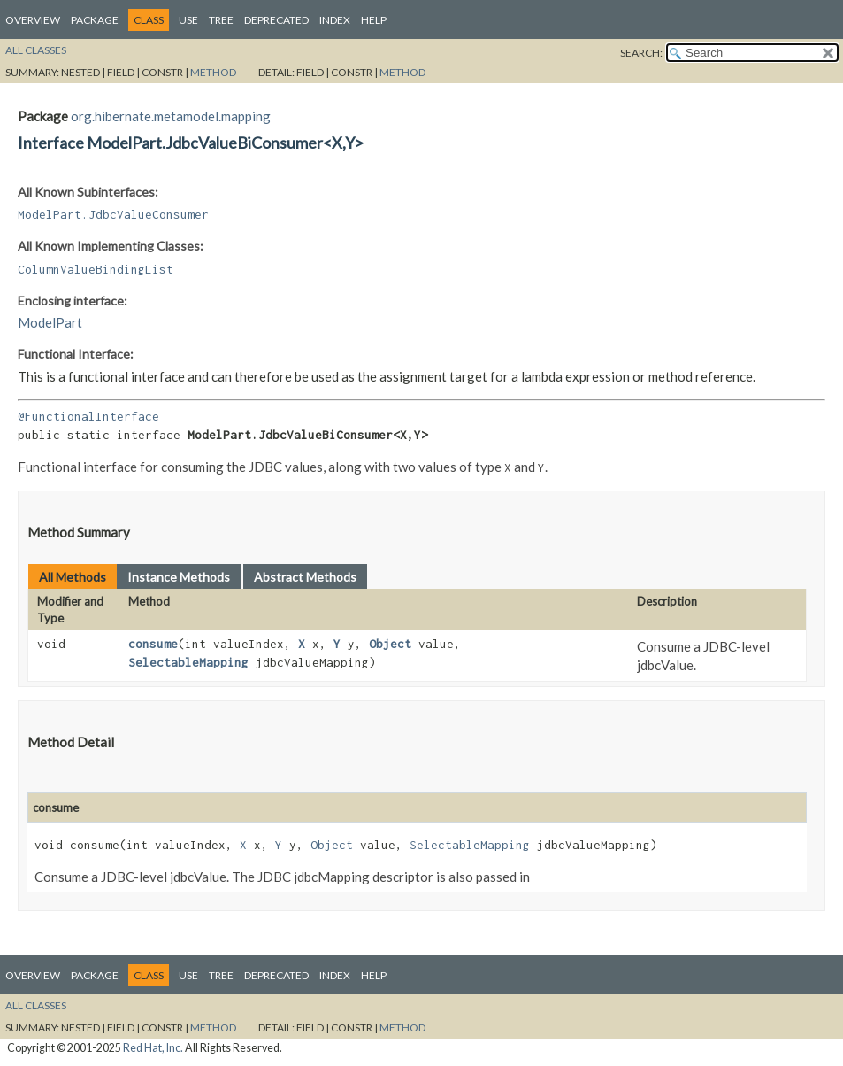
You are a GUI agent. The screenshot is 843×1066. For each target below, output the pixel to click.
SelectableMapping (188, 662)
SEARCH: (641, 52)
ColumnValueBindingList (95, 269)
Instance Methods (178, 576)
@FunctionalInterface (88, 416)
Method (213, 72)
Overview (32, 20)
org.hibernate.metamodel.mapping (171, 116)
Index (334, 20)
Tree (221, 20)
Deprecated (276, 20)
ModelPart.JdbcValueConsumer (113, 214)
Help (374, 20)
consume (153, 644)
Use (188, 20)
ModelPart (50, 322)
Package (95, 20)
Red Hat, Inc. (153, 1047)
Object (390, 644)
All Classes (35, 50)
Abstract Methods (305, 576)
